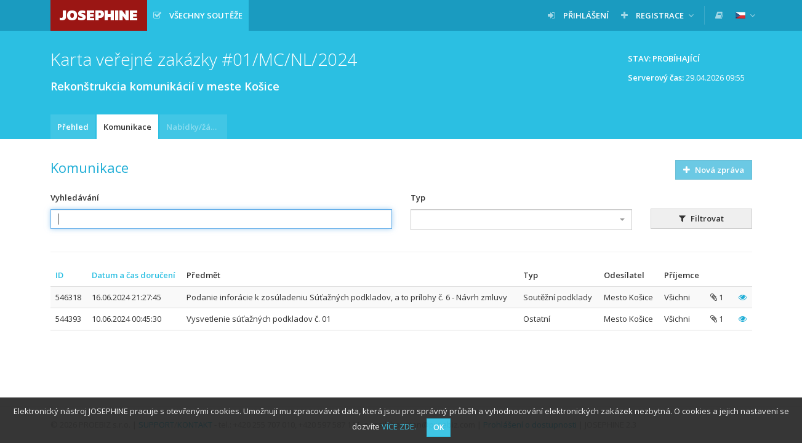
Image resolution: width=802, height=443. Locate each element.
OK (438, 427)
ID (59, 275)
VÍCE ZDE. (399, 426)
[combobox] (521, 219)
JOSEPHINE (99, 15)
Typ (418, 197)
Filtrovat (701, 218)
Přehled (73, 126)
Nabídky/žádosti (196, 126)
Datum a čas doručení (133, 275)
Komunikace (127, 126)
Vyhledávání (74, 197)
